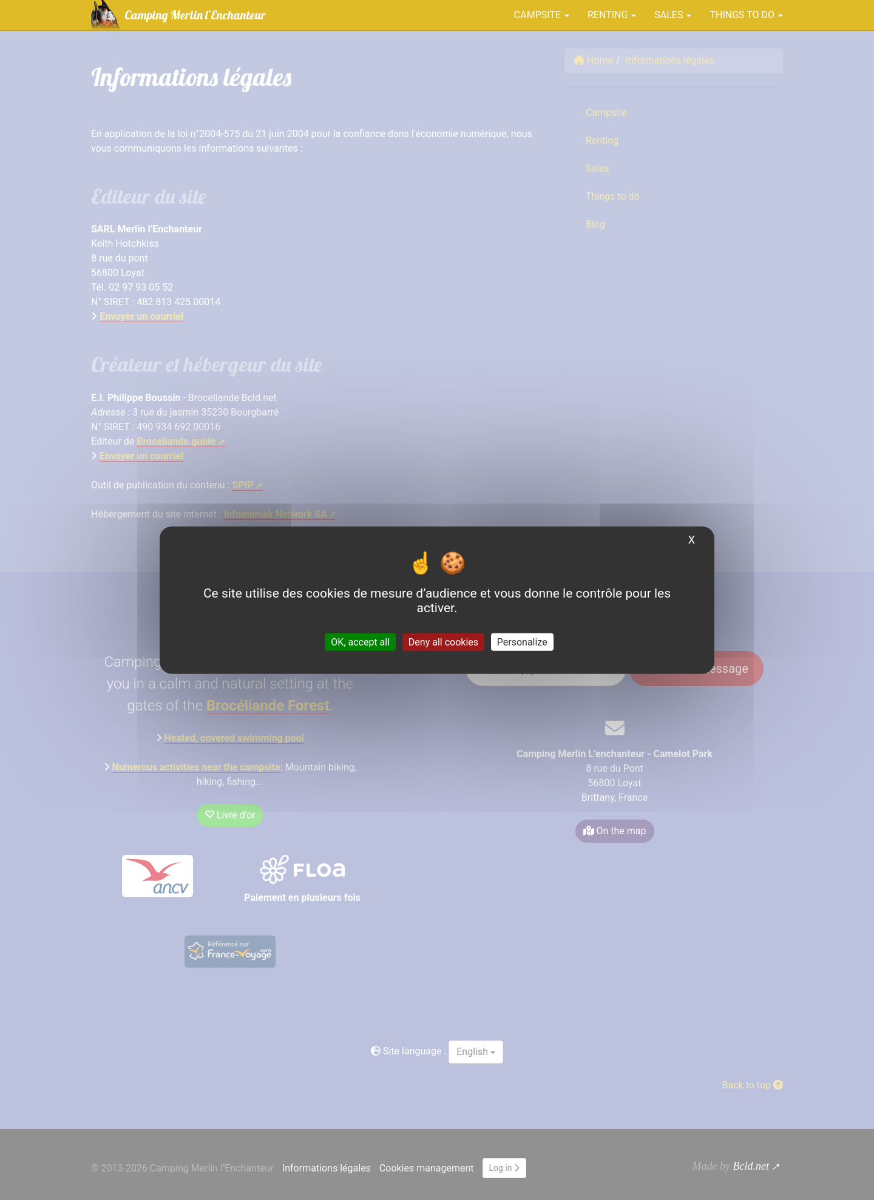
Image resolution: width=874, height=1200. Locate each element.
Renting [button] (612, 15)
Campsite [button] (541, 15)
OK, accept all (360, 641)
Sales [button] (672, 15)
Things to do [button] (746, 15)
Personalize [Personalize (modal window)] (522, 641)
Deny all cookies (443, 641)
